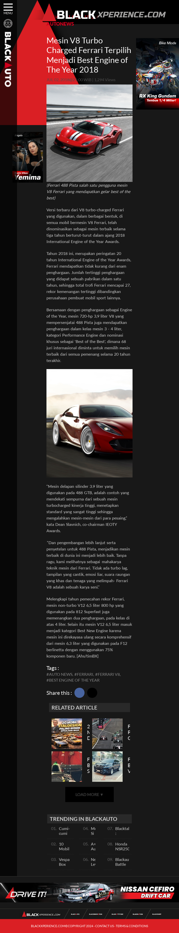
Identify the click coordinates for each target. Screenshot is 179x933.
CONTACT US (104, 926)
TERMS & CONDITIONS (132, 926)
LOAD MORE (89, 794)
